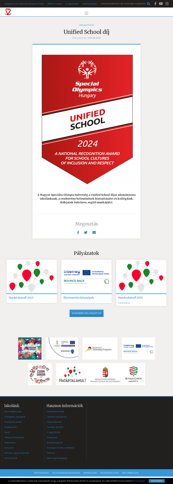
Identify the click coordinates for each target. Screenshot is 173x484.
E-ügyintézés (72, 4)
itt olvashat (139, 481)
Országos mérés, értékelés (60, 447)
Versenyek (52, 437)
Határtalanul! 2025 (130, 297)
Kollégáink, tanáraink (14, 416)
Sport (7, 432)
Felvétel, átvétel (55, 427)
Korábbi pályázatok (86, 313)
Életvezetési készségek (79, 297)
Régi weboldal (130, 473)
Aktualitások (86, 25)
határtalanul (124, 303)
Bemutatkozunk (12, 411)
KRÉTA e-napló (55, 4)
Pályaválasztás (54, 422)
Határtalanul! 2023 (21, 297)
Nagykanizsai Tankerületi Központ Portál (24, 4)
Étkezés (51, 453)
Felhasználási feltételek (66, 473)
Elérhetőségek (90, 4)
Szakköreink (10, 427)
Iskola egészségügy (57, 458)
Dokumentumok (55, 411)
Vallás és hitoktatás (14, 437)
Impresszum (90, 473)
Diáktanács (10, 442)
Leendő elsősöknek (57, 416)
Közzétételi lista (109, 473)
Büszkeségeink (54, 442)
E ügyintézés (53, 432)
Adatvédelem (41, 473)
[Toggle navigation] (86, 13)
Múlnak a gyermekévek (16, 453)
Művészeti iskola (12, 422)
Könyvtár (9, 447)
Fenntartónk (10, 458)
